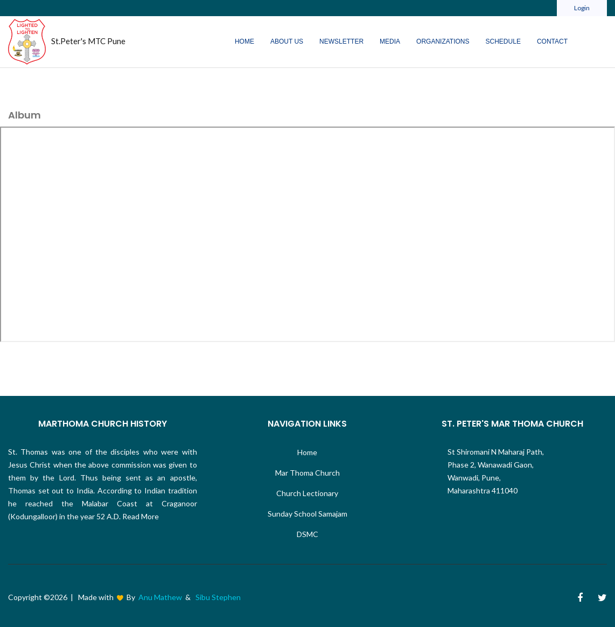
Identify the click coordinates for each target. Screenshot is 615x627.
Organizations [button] (442, 41)
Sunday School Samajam (307, 513)
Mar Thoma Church (307, 472)
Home (244, 41)
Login (582, 8)
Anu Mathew (160, 597)
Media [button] (390, 41)
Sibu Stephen (218, 597)
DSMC (307, 534)
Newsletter (341, 41)
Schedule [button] (503, 41)
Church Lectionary (307, 493)
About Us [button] (286, 41)
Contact (552, 41)
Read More (140, 516)
